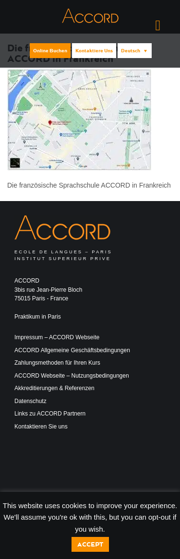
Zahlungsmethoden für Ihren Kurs (57, 362)
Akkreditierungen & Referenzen (54, 388)
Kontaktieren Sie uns (41, 426)
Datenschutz (30, 401)
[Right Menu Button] (158, 25)
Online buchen (50, 50)
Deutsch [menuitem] (130, 50)
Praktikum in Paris (37, 316)
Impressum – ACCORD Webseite (56, 337)
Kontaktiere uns (94, 50)
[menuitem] (135, 50)
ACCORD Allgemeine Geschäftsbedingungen (72, 350)
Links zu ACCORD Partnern (49, 413)
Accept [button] (90, 544)
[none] (134, 50)
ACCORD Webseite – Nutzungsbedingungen (71, 375)
